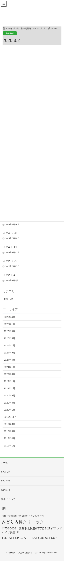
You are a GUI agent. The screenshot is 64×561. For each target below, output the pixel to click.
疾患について (8, 499)
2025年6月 (9, 331)
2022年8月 (9, 374)
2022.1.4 (9, 275)
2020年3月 (9, 402)
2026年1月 (9, 324)
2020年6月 (9, 395)
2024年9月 (9, 352)
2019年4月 (9, 438)
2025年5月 (9, 338)
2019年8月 (9, 424)
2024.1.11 (10, 247)
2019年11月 (10, 417)
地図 (3, 508)
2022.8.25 (10, 261)
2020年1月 (9, 409)
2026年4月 (9, 317)
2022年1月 (9, 381)
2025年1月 (9, 345)
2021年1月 (9, 388)
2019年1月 (9, 445)
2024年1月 (9, 367)
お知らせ (10, 33)
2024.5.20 (10, 233)
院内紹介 (5, 490)
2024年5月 (9, 359)
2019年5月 (9, 431)
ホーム (4, 462)
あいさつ (5, 481)
